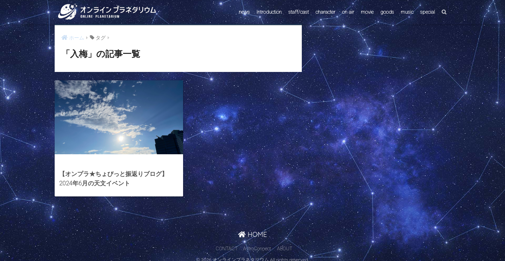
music (407, 12)
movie (367, 12)
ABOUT (284, 243)
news (244, 12)
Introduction (269, 12)
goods (387, 12)
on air (348, 12)
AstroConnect (257, 243)
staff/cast (298, 12)
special (427, 12)
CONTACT (227, 243)
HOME (252, 229)
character (325, 12)
